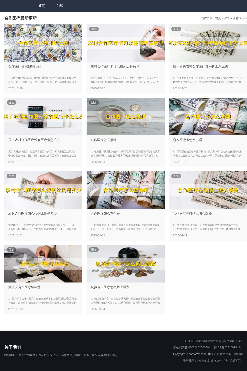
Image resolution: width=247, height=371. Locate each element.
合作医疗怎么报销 (104, 140)
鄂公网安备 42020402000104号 (193, 347)
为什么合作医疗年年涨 (24, 287)
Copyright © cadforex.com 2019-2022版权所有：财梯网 (208, 354)
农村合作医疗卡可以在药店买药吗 (115, 66)
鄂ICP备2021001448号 (228, 347)
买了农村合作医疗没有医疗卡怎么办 (34, 140)
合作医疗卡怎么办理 (187, 140)
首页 (41, 6)
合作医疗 (239, 18)
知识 (60, 6)
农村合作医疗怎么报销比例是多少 (32, 213)
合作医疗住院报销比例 (24, 66)
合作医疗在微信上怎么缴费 (192, 213)
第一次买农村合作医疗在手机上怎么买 (200, 66)
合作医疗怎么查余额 (105, 213)
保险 (227, 18)
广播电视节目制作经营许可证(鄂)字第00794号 (214, 341)
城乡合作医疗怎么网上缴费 (110, 287)
